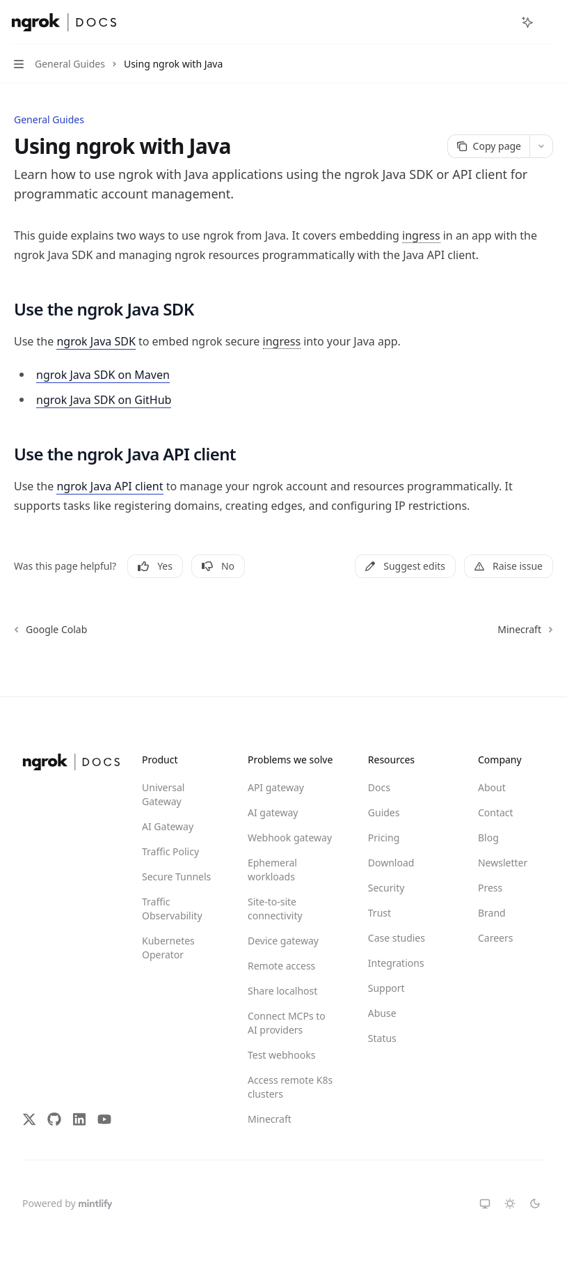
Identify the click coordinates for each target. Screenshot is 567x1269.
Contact (495, 812)
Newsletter (502, 862)
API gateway (276, 787)
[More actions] (549, 22)
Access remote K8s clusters (290, 1086)
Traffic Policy (170, 851)
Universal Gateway (163, 794)
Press (490, 887)
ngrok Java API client (109, 486)
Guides (384, 812)
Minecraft (270, 1119)
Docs (379, 787)
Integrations (396, 963)
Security (386, 887)
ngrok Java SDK (95, 341)
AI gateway (273, 812)
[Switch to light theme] (510, 1203)
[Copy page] (488, 146)
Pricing (383, 837)
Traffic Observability (172, 908)
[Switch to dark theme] (535, 1203)
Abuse (382, 1013)
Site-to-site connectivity (275, 908)
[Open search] (501, 22)
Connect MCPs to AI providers (287, 1022)
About (492, 787)
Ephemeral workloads (272, 869)
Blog (488, 837)
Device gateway (283, 940)
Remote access (281, 965)
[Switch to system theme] (485, 1203)
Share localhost (282, 990)
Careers (495, 937)
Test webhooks (281, 1054)
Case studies (396, 937)
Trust (379, 912)
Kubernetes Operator (168, 947)
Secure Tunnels (176, 876)
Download (391, 862)
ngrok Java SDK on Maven (103, 374)
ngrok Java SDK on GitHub (103, 399)
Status (382, 1038)
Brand (492, 912)
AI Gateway (167, 826)
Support (386, 988)
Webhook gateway (290, 837)
